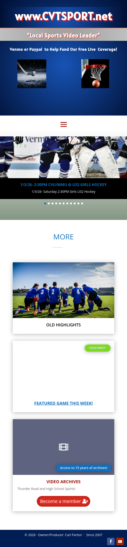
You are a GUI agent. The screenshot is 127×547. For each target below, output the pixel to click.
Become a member (60, 501)
